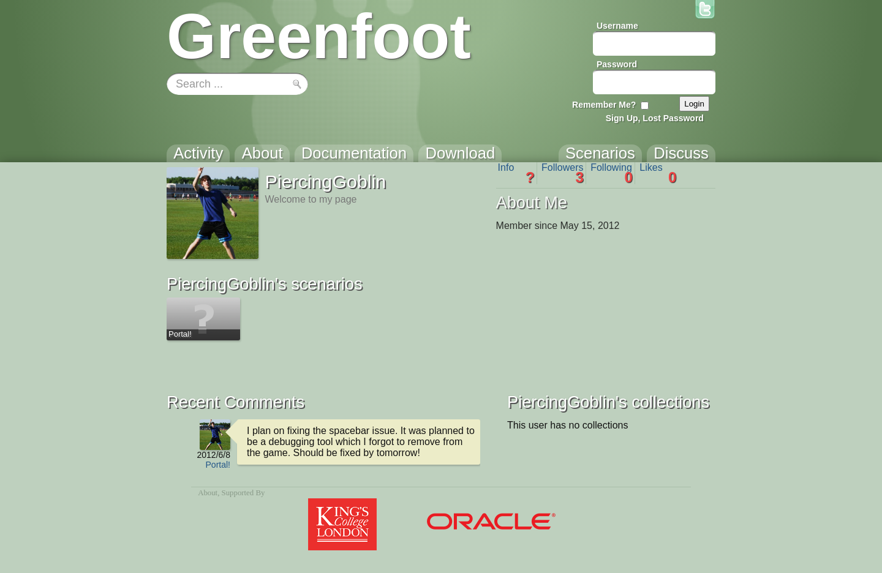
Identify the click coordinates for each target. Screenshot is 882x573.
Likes (657, 173)
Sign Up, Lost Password (655, 118)
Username (617, 26)
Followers (562, 173)
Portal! (218, 465)
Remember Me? (604, 105)
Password (617, 64)
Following (611, 173)
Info (516, 173)
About (207, 493)
